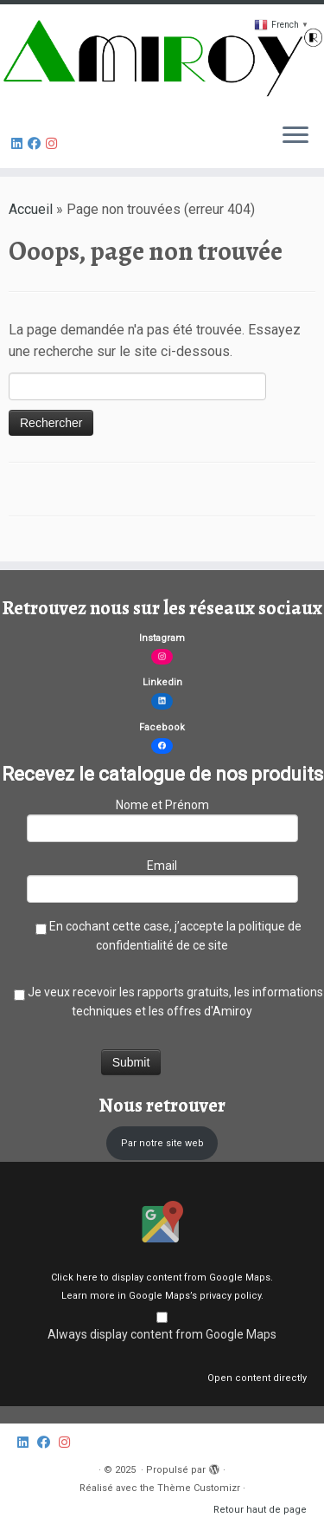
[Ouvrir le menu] (295, 137)
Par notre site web (162, 1143)
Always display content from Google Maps (162, 1334)
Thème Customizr (198, 1488)
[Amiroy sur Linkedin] (19, 144)
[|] (162, 57)
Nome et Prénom (162, 818)
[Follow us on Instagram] (54, 144)
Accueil (31, 209)
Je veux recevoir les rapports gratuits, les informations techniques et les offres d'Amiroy (162, 1001)
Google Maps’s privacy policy (195, 1295)
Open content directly (257, 1378)
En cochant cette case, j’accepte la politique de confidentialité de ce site (162, 935)
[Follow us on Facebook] (37, 144)
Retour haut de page (260, 1509)
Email (162, 879)
